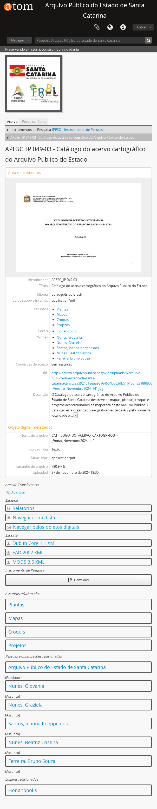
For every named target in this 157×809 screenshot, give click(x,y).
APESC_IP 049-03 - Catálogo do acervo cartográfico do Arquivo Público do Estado (72, 137)
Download (78, 580)
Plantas (62, 309)
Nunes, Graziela (69, 342)
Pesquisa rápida (34, 121)
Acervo (12, 121)
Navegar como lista (31, 517)
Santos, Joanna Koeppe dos (78, 347)
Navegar (17, 40)
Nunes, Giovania (69, 337)
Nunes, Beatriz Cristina (74, 353)
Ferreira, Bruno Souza (73, 358)
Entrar (142, 27)
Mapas (62, 314)
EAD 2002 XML (25, 552)
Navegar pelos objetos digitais (43, 527)
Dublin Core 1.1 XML (32, 543)
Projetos (63, 325)
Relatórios (21, 508)
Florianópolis (67, 331)
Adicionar (18, 492)
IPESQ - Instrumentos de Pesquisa (78, 129)
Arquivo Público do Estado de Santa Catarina (57, 667)
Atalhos (122, 27)
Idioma (109, 27)
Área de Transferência (96, 27)
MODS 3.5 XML (25, 562)
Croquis (63, 319)
